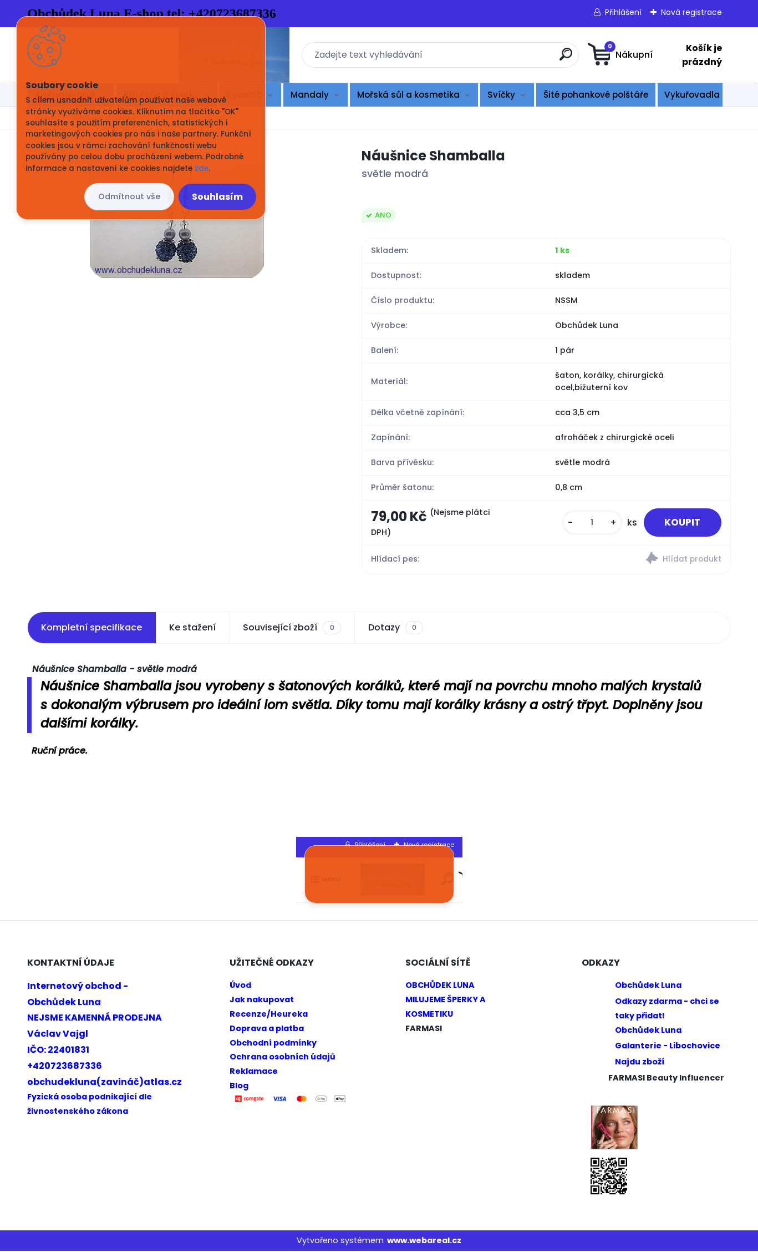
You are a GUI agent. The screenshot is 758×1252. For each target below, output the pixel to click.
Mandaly (310, 94)
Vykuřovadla (692, 94)
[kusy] (588, 523)
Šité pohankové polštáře (595, 94)
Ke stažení (192, 628)
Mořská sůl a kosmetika (408, 94)
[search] (488, 58)
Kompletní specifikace (91, 628)
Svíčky (501, 94)
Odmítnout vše (129, 196)
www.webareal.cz (424, 1240)
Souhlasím (217, 196)
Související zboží (291, 628)
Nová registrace (691, 12)
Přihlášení (623, 12)
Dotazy (395, 628)
